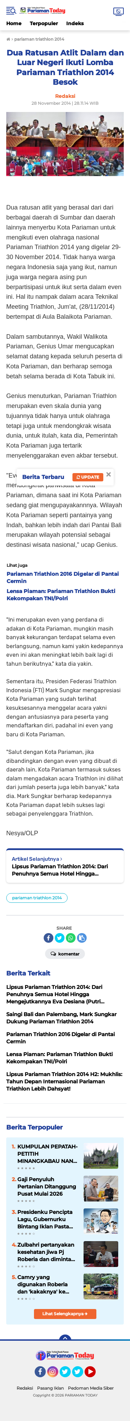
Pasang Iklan (50, 1388)
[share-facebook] (48, 938)
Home (13, 23)
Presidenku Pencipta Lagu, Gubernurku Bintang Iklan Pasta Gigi (44, 1219)
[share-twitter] (59, 938)
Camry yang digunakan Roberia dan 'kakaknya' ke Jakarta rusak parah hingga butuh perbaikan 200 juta (43, 1284)
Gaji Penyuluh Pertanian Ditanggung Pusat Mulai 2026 (46, 1186)
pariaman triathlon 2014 (37, 897)
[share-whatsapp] (71, 938)
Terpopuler (44, 23)
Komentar (65, 953)
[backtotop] (65, 1341)
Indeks (75, 23)
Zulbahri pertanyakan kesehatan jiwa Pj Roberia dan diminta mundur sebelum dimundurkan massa (45, 1252)
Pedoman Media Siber (91, 1388)
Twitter (68, 1374)
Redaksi (25, 1388)
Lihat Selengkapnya (65, 1313)
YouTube (95, 1374)
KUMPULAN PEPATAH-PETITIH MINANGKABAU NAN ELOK (47, 1154)
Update (88, 477)
